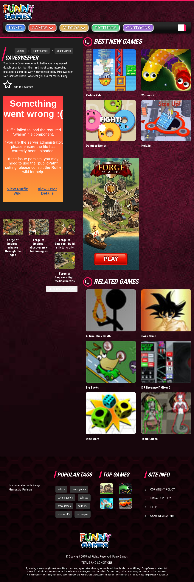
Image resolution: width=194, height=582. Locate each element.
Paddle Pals (93, 95)
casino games (65, 497)
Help (153, 507)
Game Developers (162, 516)
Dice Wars (92, 439)
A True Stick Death (98, 336)
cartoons (83, 506)
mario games (79, 489)
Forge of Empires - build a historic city (48, 254)
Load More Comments (62, 269)
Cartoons (138, 27)
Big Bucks (92, 387)
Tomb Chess (149, 439)
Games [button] (42, 27)
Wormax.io (148, 95)
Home (15, 27)
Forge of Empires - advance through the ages (9, 254)
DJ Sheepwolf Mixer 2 (155, 387)
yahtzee (84, 497)
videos (61, 489)
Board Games (19, 58)
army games (64, 506)
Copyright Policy (162, 489)
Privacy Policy (160, 498)
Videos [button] (74, 27)
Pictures (106, 27)
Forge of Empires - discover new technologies (31, 254)
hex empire (82, 514)
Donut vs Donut (96, 146)
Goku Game (148, 336)
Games (16, 50)
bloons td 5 (64, 514)
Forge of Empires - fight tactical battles (67, 254)
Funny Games (36, 50)
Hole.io (146, 146)
